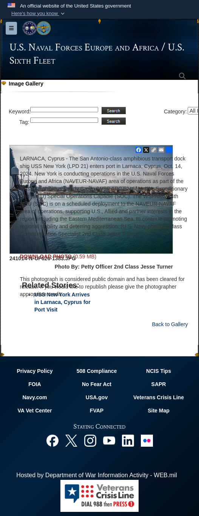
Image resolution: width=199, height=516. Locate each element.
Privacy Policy (35, 371)
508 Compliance (97, 371)
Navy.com (34, 397)
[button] (38, 13)
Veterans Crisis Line (158, 397)
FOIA (34, 384)
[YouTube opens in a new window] (109, 440)
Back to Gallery (170, 324)
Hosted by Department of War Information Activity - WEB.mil (96, 475)
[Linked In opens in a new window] (128, 440)
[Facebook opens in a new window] (52, 440)
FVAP (96, 411)
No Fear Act (96, 384)
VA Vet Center (34, 411)
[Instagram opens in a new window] (90, 440)
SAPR (158, 384)
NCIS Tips (158, 371)
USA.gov (97, 397)
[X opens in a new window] (71, 440)
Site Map (159, 411)
